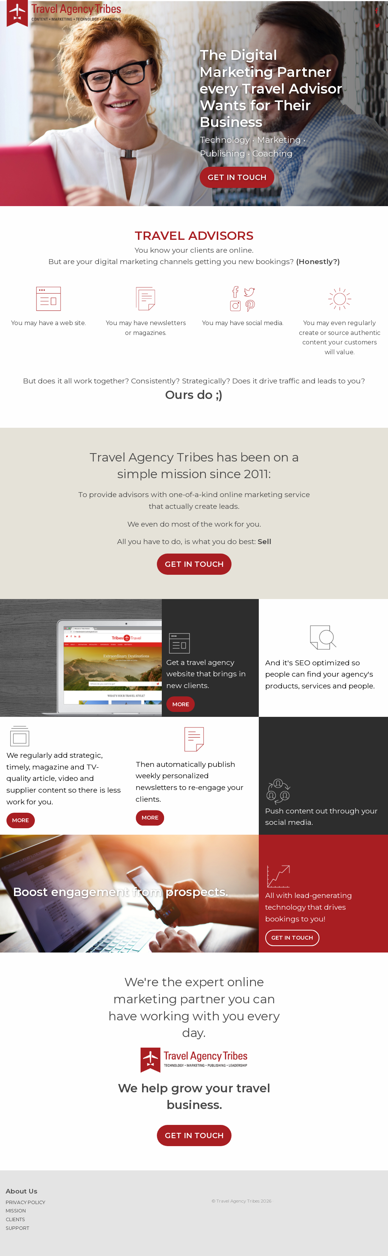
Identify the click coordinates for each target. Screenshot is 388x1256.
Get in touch (237, 172)
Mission (16, 1206)
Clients (15, 1215)
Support (17, 1224)
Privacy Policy (25, 1198)
